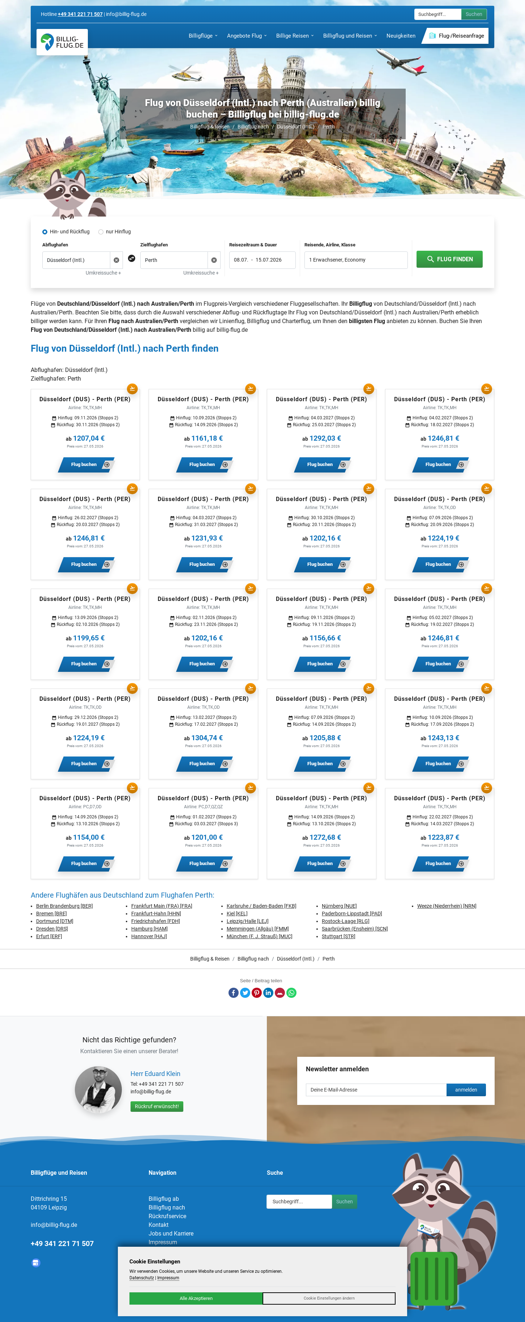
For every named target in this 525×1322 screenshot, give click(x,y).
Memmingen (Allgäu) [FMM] (258, 929)
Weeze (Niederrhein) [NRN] (447, 906)
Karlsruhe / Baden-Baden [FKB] (261, 906)
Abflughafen (55, 244)
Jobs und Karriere (171, 1233)
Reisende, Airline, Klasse (329, 244)
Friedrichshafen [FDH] (155, 921)
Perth (329, 127)
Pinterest (257, 993)
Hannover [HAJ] (149, 936)
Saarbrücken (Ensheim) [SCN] (355, 929)
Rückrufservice (167, 1216)
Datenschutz (141, 1277)
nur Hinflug (118, 231)
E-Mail (280, 993)
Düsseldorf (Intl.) (296, 127)
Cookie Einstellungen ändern (329, 1298)
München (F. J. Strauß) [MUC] (260, 936)
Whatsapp (291, 993)
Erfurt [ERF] (49, 936)
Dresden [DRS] (52, 929)
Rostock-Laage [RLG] (346, 921)
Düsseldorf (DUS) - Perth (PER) (85, 399)
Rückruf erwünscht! (157, 1106)
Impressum (163, 1242)
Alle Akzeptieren (196, 1298)
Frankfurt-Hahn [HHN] (156, 913)
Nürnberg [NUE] (339, 906)
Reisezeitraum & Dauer (253, 244)
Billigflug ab (164, 1198)
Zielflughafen (154, 244)
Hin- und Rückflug (70, 231)
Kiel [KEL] (237, 913)
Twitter (245, 993)
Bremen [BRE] (51, 913)
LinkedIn (268, 993)
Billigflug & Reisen (210, 127)
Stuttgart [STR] (338, 936)
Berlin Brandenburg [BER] (64, 906)
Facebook (234, 993)
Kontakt (158, 1224)
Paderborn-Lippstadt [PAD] (352, 913)
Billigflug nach (253, 127)
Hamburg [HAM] (149, 929)
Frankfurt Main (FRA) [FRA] (161, 906)
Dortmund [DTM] (54, 921)
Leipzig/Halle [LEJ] (248, 921)
